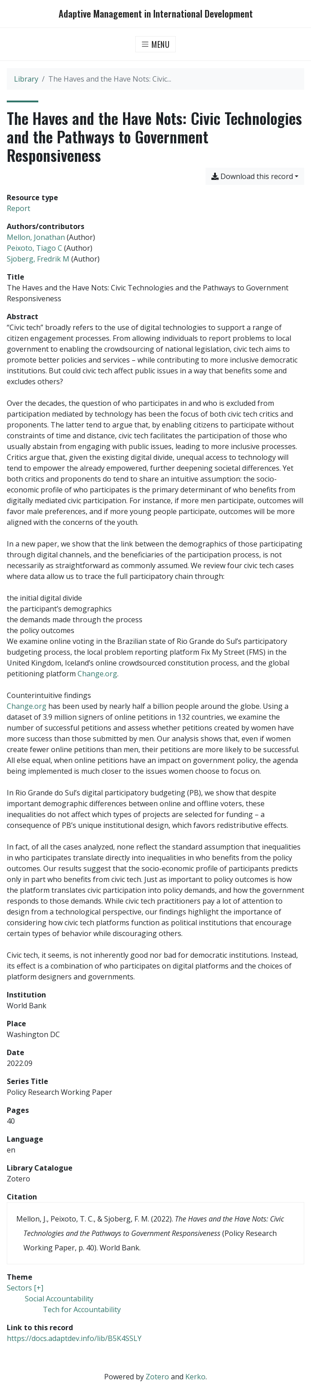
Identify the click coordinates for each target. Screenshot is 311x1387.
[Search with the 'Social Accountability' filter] (59, 1299)
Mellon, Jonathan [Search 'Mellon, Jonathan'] (36, 237)
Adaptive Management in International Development (156, 13)
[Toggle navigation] (155, 44)
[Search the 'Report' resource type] (18, 208)
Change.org (97, 674)
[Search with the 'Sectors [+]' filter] (25, 1288)
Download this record (252, 176)
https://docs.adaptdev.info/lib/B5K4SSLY (74, 1338)
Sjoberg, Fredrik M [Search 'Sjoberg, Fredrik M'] (38, 259)
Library (26, 79)
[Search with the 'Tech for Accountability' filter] (82, 1309)
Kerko (195, 1377)
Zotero (157, 1377)
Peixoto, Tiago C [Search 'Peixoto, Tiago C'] (34, 248)
